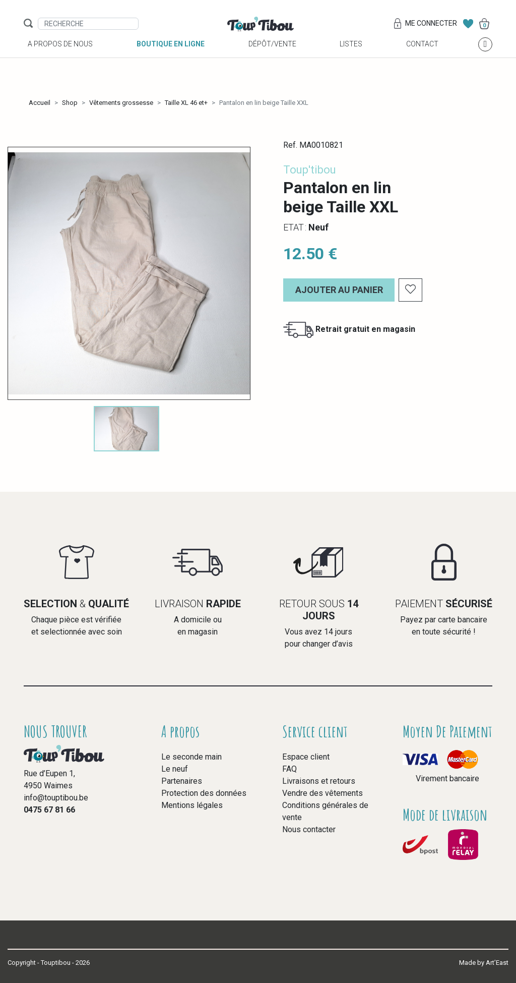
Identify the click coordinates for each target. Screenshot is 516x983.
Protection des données (203, 793)
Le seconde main (191, 757)
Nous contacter (309, 829)
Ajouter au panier (339, 289)
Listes (351, 56)
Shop (70, 102)
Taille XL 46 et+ (186, 102)
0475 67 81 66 (49, 810)
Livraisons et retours (318, 781)
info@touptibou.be (56, 797)
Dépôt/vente (272, 56)
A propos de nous (60, 56)
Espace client (306, 757)
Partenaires (181, 781)
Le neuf (174, 769)
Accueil (39, 102)
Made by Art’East (483, 962)
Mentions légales (192, 805)
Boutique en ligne (171, 56)
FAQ (289, 769)
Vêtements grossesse (121, 102)
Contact (422, 56)
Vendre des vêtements (322, 793)
